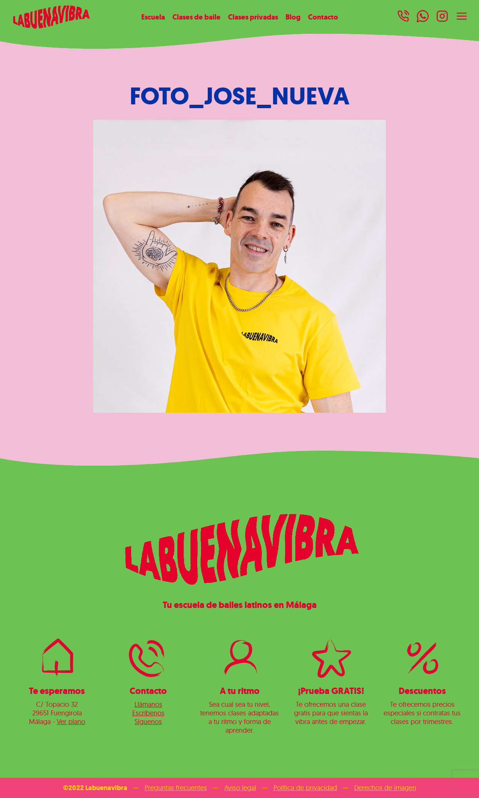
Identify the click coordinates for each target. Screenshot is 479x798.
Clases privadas (253, 17)
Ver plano (71, 721)
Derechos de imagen (385, 787)
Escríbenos (148, 713)
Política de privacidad (305, 787)
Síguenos (148, 721)
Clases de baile (196, 17)
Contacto (323, 17)
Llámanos (148, 704)
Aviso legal (240, 787)
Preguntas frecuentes (176, 787)
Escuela (153, 17)
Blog (293, 17)
